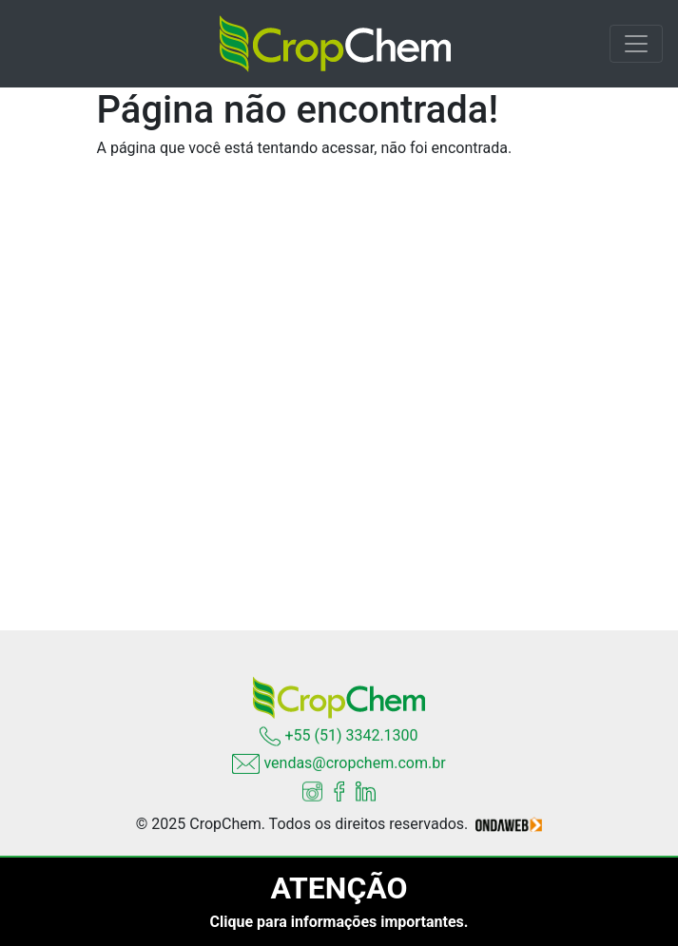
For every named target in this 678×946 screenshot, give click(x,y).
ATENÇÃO (338, 888)
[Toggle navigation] (636, 44)
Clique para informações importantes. (339, 922)
